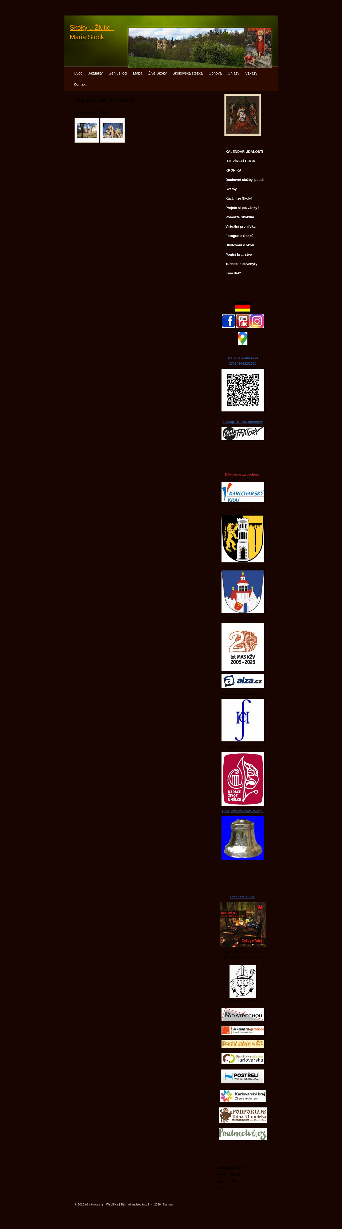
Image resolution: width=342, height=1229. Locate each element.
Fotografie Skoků (240, 236)
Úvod (78, 73)
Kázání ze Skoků (239, 198)
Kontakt (80, 84)
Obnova (215, 73)
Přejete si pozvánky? (242, 208)
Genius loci (117, 73)
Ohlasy (233, 73)
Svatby (231, 189)
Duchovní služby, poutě (245, 180)
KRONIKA (234, 170)
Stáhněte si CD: (242, 897)
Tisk (123, 1204)
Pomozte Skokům (240, 217)
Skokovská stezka (188, 73)
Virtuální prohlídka (240, 226)
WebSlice (112, 1204)
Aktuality (95, 73)
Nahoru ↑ (169, 1204)
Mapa (137, 73)
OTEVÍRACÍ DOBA (240, 161)
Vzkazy (251, 73)
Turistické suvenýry (241, 264)
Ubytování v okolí (240, 245)
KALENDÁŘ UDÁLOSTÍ (244, 152)
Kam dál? (233, 273)
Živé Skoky (157, 73)
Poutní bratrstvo (239, 254)
